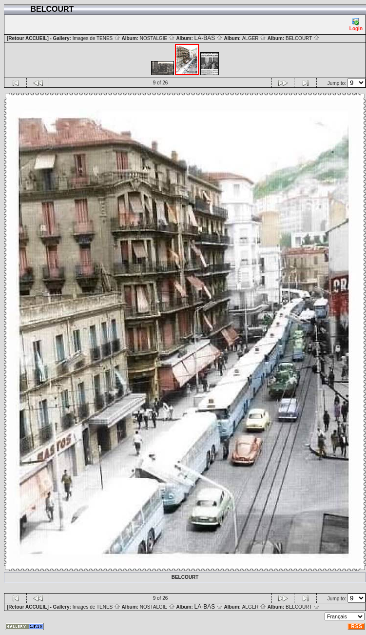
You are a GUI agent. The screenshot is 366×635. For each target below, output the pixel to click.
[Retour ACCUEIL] (28, 38)
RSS (357, 626)
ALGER (254, 38)
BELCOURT (303, 38)
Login (356, 24)
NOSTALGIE (157, 38)
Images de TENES (96, 38)
